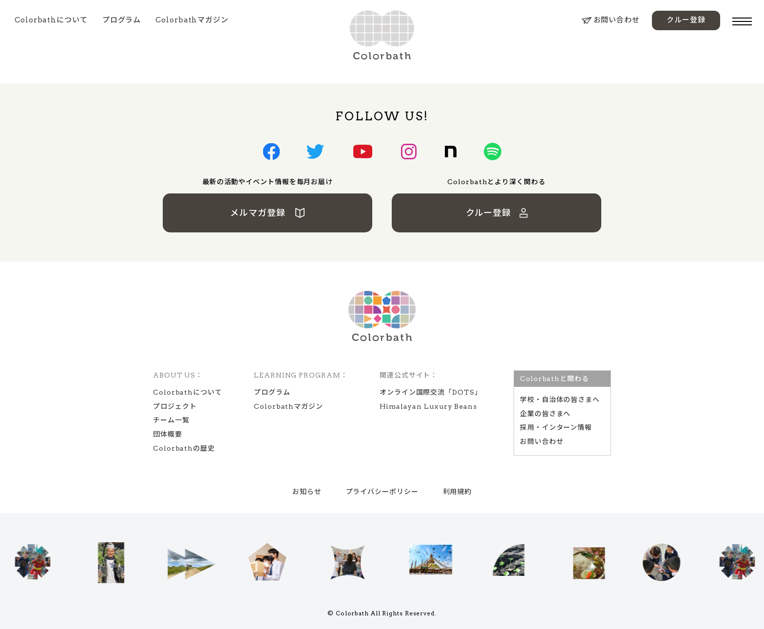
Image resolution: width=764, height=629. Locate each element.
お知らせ (307, 492)
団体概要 (167, 434)
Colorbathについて (51, 20)
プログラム (121, 20)
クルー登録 (686, 20)
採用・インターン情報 (556, 427)
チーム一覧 (171, 420)
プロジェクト (174, 406)
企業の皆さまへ (545, 414)
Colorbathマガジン (192, 20)
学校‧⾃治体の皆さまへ (560, 399)
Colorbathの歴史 (184, 448)
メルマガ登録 (268, 213)
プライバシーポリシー (382, 492)
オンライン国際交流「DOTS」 (431, 392)
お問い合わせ (611, 20)
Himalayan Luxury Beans (428, 406)
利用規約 (457, 492)
